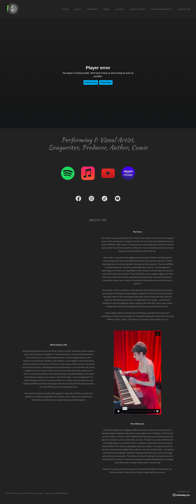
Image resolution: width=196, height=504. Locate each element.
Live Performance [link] (161, 9)
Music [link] (78, 9)
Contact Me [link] (184, 9)
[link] (12, 9)
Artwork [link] (92, 9)
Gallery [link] (120, 9)
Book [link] (107, 9)
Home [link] (66, 9)
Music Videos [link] (138, 9)
